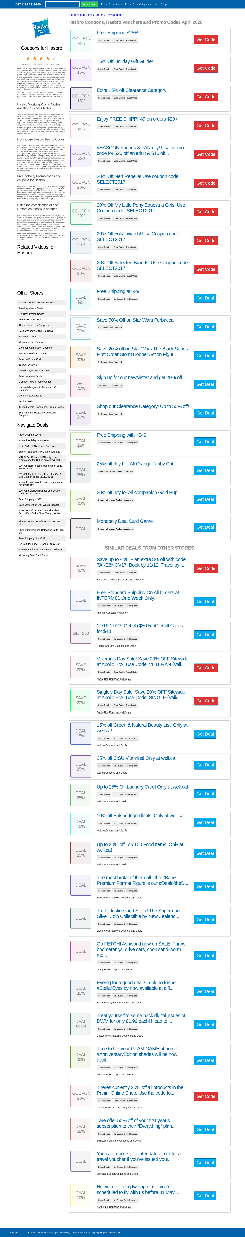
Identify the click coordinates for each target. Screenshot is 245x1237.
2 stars (35, 58)
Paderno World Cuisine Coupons (36, 302)
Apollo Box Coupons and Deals (114, 679)
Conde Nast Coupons (30, 395)
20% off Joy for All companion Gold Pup (40, 549)
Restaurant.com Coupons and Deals (116, 645)
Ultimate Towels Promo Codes (35, 381)
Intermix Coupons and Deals (112, 612)
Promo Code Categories (138, 4)
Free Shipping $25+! (30, 434)
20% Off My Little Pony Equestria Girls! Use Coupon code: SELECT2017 (40, 475)
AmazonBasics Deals (30, 376)
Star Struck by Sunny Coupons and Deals (119, 1002)
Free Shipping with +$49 (32, 538)
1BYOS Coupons (28, 364)
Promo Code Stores (111, 4)
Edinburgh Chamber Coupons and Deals (119, 1140)
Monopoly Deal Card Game (33, 555)
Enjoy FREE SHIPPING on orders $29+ (40, 451)
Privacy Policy (63, 1232)
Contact (51, 1232)
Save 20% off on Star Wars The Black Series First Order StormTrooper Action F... (40, 513)
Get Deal (205, 298)
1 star (28, 58)
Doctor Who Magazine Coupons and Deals (120, 1035)
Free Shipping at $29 (30, 499)
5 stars (54, 58)
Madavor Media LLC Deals (33, 353)
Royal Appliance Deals (31, 308)
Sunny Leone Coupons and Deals (115, 1074)
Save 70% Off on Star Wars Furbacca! (39, 504)
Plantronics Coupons (30, 319)
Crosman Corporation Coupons (36, 347)
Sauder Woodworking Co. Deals (36, 331)
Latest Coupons (162, 4)
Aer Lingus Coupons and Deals (114, 1207)
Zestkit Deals (26, 401)
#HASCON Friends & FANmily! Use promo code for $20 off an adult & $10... (40, 458)
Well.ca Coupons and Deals (112, 745)
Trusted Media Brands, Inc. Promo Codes (41, 407)
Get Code (206, 39)
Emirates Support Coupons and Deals (117, 1173)
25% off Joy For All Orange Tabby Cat (39, 544)
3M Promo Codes (28, 336)
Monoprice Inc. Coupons (32, 342)
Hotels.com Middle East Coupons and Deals (121, 579)
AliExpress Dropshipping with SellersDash (100, 1232)
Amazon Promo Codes (31, 359)
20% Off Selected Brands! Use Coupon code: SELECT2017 (40, 492)
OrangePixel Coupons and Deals (115, 969)
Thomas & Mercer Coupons (34, 325)
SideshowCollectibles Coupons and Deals (119, 897)
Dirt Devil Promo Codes (31, 314)
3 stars (41, 58)
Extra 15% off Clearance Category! (37, 446)
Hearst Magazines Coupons (34, 370)
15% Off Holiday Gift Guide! (34, 440)
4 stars (48, 58)
